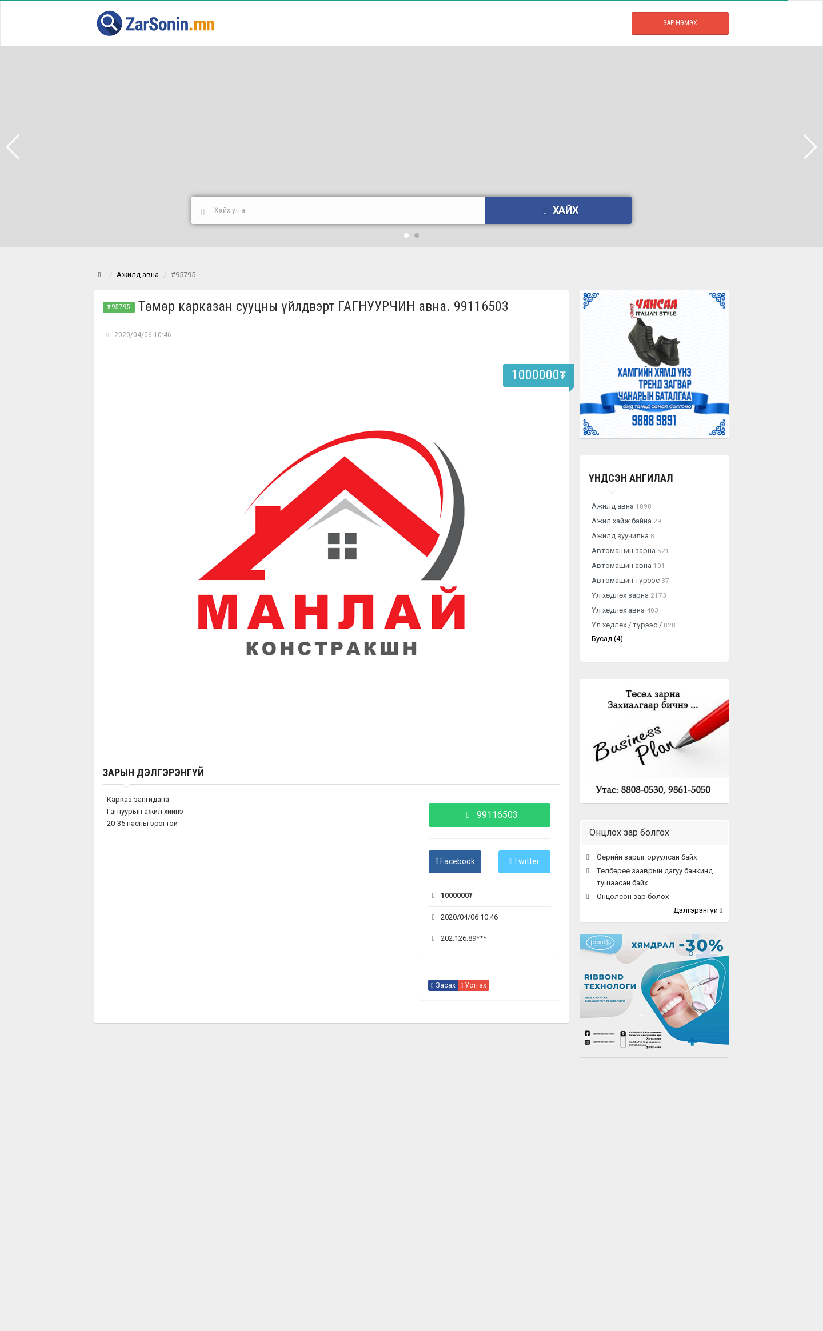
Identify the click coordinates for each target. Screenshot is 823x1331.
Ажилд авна (138, 274)
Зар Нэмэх (680, 23)
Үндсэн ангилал (631, 478)
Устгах (473, 985)
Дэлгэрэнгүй (697, 910)
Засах (443, 985)
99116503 (489, 814)
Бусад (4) (607, 638)
